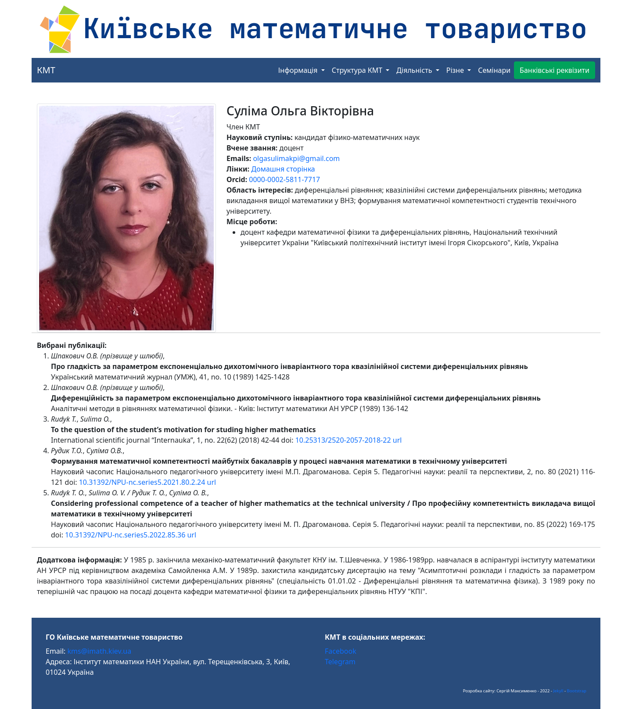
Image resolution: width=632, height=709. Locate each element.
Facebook (340, 651)
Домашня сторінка (283, 169)
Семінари (494, 70)
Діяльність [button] (415, 70)
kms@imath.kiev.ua (100, 651)
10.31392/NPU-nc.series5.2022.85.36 (125, 535)
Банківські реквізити (554, 70)
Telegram (340, 661)
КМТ (46, 70)
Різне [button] (456, 70)
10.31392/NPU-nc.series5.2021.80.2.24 (142, 482)
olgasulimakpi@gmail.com (296, 158)
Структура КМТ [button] (358, 70)
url (397, 440)
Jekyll (558, 691)
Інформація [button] (299, 70)
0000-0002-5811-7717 (284, 179)
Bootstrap (576, 691)
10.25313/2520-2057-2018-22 (343, 440)
